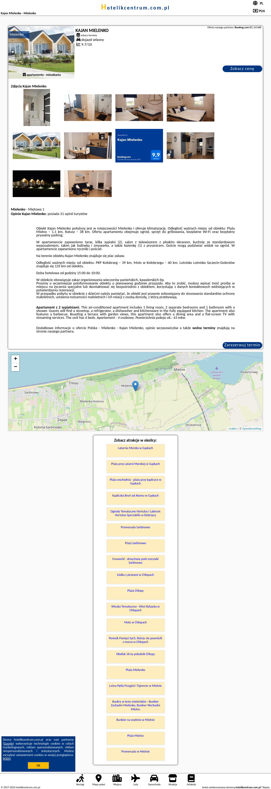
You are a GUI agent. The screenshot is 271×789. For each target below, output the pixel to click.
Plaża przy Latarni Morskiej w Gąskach (135, 464)
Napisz (266, 787)
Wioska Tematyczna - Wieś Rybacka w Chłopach (135, 608)
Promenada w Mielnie (135, 751)
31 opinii (66, 214)
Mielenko (17, 34)
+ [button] (15, 359)
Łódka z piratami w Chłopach (135, 575)
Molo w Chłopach (135, 622)
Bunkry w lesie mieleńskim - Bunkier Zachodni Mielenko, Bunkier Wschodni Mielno (135, 705)
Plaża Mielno (135, 735)
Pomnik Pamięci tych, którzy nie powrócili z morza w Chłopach (135, 640)
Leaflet (233, 428)
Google (8, 743)
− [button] (15, 367)
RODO (7, 758)
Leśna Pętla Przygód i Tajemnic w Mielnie (135, 686)
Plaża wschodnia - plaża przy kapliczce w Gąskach (135, 481)
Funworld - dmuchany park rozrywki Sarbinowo (135, 560)
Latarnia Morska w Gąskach (135, 448)
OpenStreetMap (251, 428)
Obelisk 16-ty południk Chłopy (135, 654)
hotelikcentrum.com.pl (135, 7)
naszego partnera (61, 331)
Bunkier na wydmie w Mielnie (135, 720)
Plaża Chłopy (135, 590)
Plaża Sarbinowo (135, 543)
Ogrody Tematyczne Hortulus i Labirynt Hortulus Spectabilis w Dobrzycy (135, 513)
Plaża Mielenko (135, 670)
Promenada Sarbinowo (135, 527)
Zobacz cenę (242, 68)
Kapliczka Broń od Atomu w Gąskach (135, 495)
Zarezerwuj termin (242, 344)
